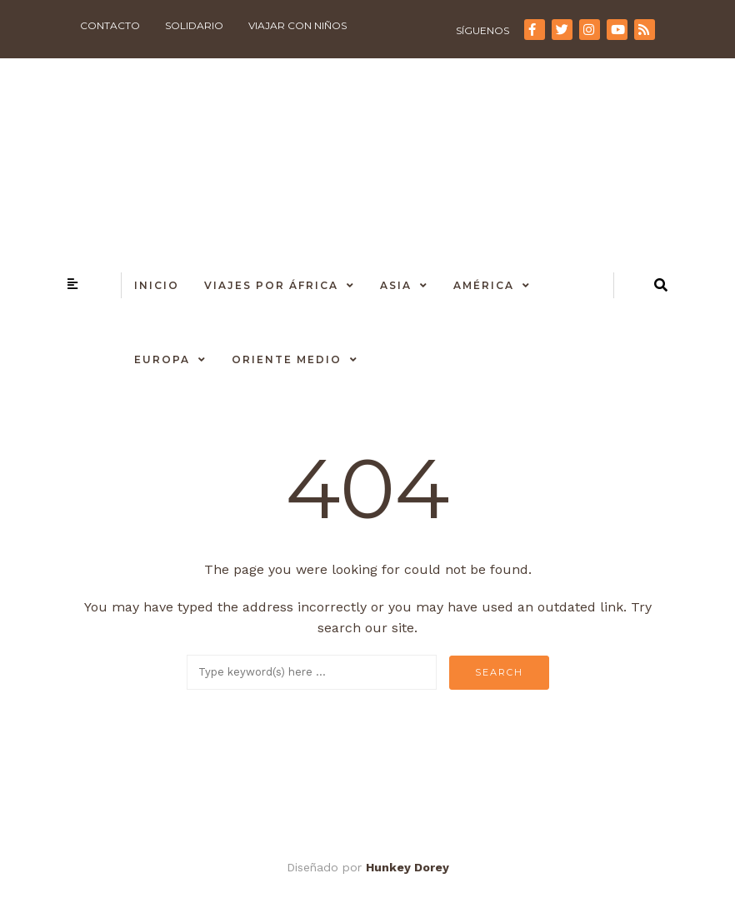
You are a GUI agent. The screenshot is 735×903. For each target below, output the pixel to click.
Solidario (194, 25)
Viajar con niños (297, 25)
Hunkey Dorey (407, 867)
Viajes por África (271, 285)
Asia (396, 285)
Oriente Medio (287, 359)
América (483, 285)
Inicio (156, 285)
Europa (162, 359)
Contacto (110, 25)
